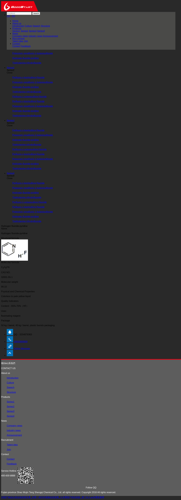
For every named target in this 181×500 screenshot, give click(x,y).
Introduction (18, 26)
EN (13, 16)
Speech (36, 26)
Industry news (35, 36)
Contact (16, 43)
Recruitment (18, 38)
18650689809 (20, 341)
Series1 (16, 31)
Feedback (26, 46)
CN (8, 16)
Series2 (24, 31)
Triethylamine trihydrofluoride (26, 63)
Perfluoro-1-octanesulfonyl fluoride (29, 96)
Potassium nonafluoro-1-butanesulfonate (32, 53)
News (15, 33)
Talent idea (17, 41)
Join (26, 41)
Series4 (41, 31)
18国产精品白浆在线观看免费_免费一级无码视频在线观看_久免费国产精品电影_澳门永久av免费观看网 (52, 497)
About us (16, 23)
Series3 (32, 31)
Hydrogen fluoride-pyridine (25, 58)
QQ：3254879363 (23, 334)
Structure (45, 26)
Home (15, 21)
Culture (28, 26)
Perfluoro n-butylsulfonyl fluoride (28, 77)
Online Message (22, 348)
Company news (20, 36)
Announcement (50, 36)
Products (16, 28)
